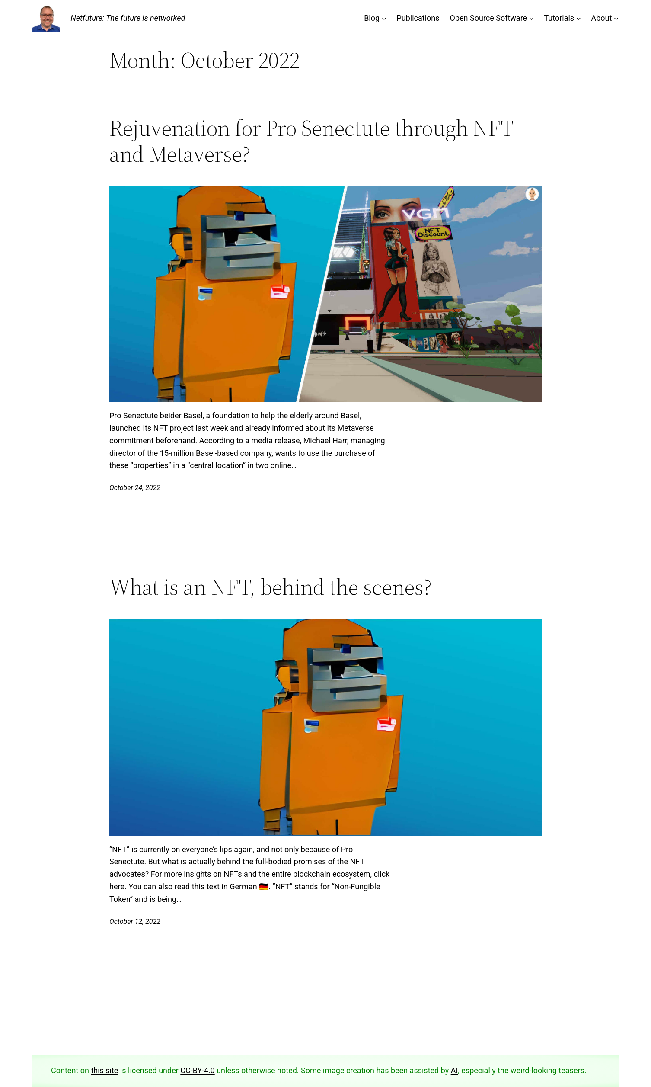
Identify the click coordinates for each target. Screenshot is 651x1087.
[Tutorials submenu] (578, 18)
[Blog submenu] (384, 18)
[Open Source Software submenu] (531, 18)
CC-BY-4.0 (197, 1070)
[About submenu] (616, 18)
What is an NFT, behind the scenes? (270, 587)
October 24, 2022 (134, 488)
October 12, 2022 (134, 921)
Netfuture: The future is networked (127, 17)
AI (454, 1070)
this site (104, 1070)
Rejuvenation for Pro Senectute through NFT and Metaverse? (311, 141)
